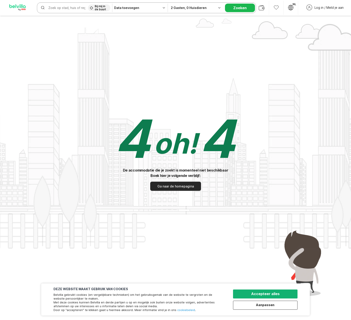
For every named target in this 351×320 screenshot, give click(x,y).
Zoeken (240, 8)
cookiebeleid (186, 310)
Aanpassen (265, 305)
